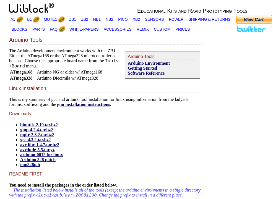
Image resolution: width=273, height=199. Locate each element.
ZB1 (72, 19)
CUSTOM (162, 29)
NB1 (97, 19)
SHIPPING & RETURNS (209, 19)
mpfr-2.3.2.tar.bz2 (37, 136)
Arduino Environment (149, 63)
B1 (29, 19)
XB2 (136, 19)
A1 (13, 19)
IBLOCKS (19, 29)
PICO (123, 19)
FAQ (54, 29)
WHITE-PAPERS (84, 29)
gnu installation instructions (83, 106)
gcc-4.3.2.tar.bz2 (35, 141)
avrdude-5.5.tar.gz (37, 151)
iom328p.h (30, 166)
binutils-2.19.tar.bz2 (39, 126)
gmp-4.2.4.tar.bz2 (36, 131)
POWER (176, 19)
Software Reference (146, 73)
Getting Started (142, 68)
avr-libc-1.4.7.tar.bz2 (39, 146)
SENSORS (154, 19)
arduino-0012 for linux (41, 156)
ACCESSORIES (118, 29)
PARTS (38, 29)
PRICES (183, 29)
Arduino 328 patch (38, 161)
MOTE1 (50, 19)
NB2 (109, 19)
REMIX (143, 29)
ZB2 (84, 19)
